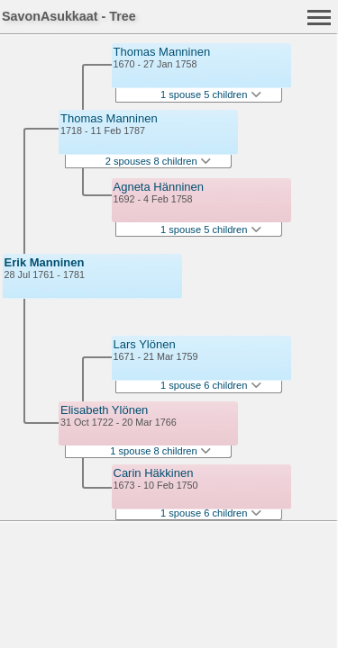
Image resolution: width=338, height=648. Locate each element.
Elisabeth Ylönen (104, 410)
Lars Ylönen (145, 344)
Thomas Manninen (109, 118)
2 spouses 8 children (158, 161)
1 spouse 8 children (160, 451)
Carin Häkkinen (154, 473)
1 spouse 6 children (210, 385)
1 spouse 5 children (210, 94)
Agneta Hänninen (159, 187)
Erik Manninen (45, 262)
